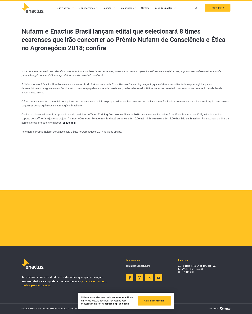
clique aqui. (69, 122)
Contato (145, 8)
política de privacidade (116, 303)
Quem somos (64, 8)
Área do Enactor (163, 8)
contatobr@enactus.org (138, 266)
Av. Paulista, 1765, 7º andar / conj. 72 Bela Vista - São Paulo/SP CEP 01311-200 (197, 269)
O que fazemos (87, 8)
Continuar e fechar (154, 300)
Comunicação (127, 8)
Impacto (107, 8)
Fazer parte (218, 7)
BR (196, 8)
